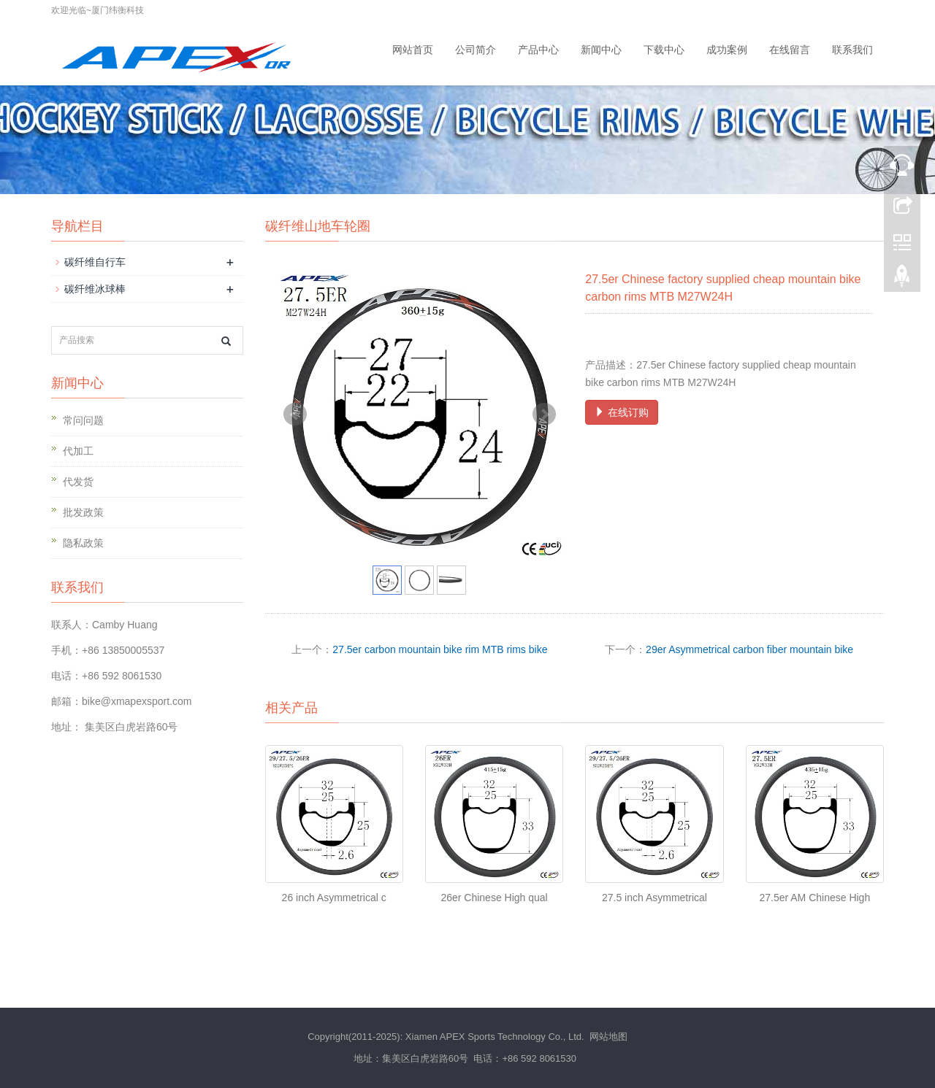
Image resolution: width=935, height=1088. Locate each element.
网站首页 (412, 49)
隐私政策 (83, 543)
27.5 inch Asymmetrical (654, 897)
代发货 (78, 481)
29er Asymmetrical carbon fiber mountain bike (749, 649)
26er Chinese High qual (493, 897)
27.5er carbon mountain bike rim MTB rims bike (439, 649)
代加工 (78, 451)
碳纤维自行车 (95, 262)
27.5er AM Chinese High (814, 897)
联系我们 (852, 49)
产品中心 (538, 49)
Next (544, 414)
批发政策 (83, 512)
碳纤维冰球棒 (95, 289)
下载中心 (664, 49)
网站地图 (608, 1036)
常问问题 (83, 420)
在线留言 (789, 49)
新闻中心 (601, 49)
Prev (295, 414)
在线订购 (622, 412)
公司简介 (475, 49)
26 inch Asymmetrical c (334, 897)
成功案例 (726, 49)
